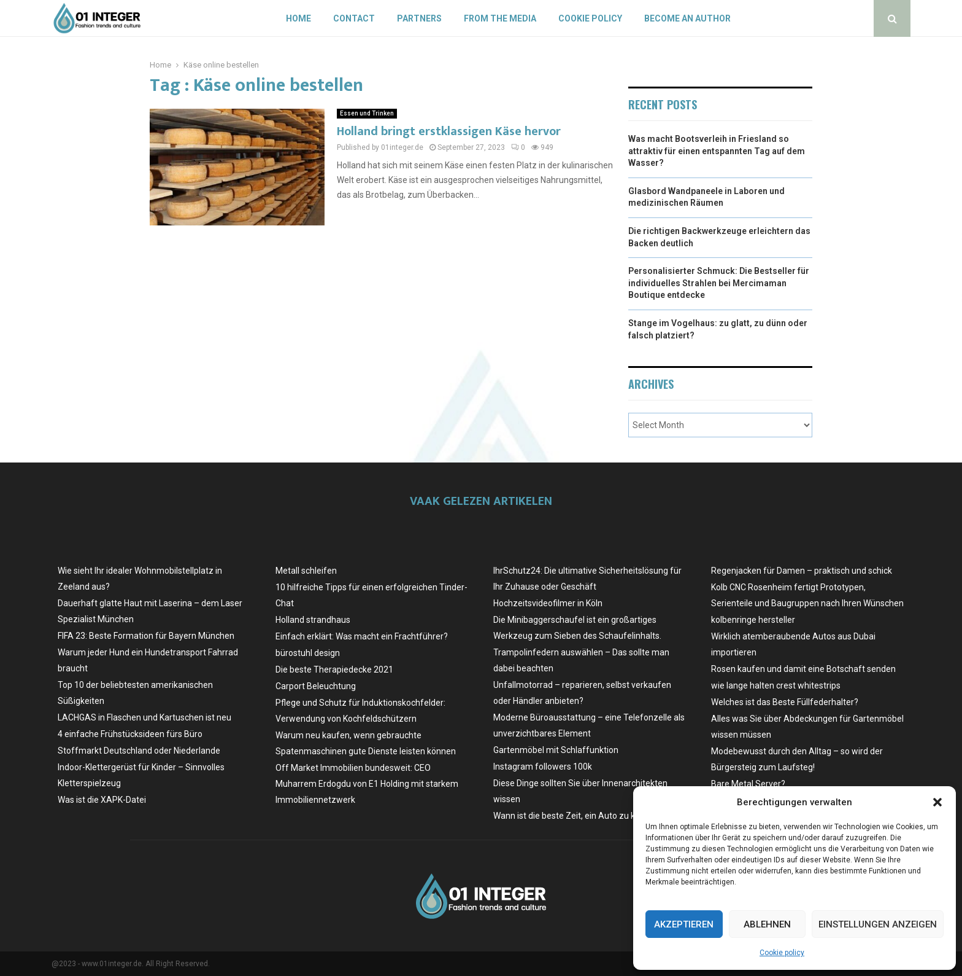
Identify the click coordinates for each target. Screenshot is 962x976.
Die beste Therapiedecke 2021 (334, 669)
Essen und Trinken (367, 113)
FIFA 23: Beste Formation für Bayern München (146, 636)
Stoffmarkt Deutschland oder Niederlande (139, 750)
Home (298, 18)
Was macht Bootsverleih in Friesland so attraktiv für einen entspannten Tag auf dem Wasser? (716, 151)
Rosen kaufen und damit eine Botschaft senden (803, 669)
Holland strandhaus (312, 620)
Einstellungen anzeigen (877, 924)
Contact (354, 18)
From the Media (500, 18)
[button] (937, 802)
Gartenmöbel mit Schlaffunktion (555, 750)
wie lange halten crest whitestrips (776, 685)
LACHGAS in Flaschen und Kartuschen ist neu (144, 717)
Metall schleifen (306, 571)
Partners (419, 18)
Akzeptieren (684, 924)
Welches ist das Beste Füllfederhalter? (784, 702)
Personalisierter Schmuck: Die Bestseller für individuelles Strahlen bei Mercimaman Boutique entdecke (718, 283)
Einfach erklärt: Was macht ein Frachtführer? (361, 636)
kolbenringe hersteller (753, 620)
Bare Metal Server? (748, 784)
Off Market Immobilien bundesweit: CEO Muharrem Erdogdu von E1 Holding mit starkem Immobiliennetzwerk (366, 784)
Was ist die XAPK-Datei (102, 800)
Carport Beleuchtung (315, 686)
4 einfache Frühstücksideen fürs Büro (130, 734)
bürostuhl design (307, 653)
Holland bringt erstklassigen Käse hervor (449, 131)
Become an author (687, 18)
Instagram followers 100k (542, 766)
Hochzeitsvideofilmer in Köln (547, 603)
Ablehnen (767, 924)
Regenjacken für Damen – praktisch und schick (801, 571)
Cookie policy (782, 952)
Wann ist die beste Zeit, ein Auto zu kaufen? (578, 816)
